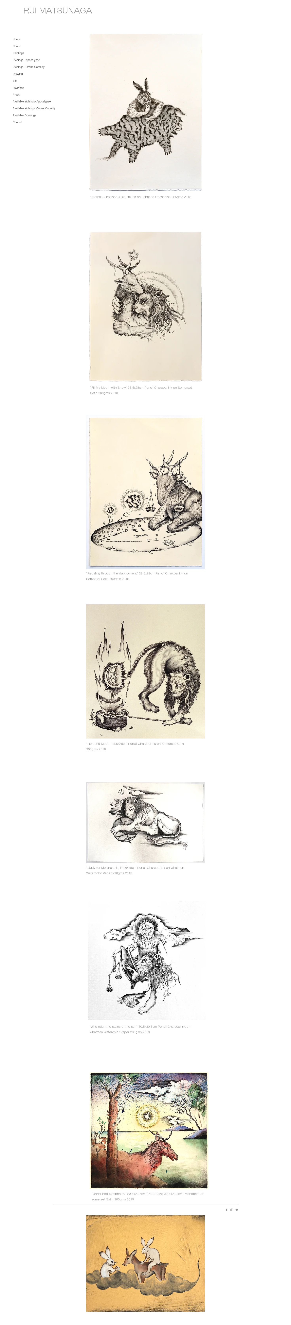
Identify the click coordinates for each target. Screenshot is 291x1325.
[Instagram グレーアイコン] (231, 1210)
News (16, 46)
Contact (17, 122)
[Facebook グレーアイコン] (226, 1210)
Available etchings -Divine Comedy (34, 108)
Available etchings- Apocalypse (32, 101)
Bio (15, 80)
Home (16, 39)
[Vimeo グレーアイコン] (237, 1210)
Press (16, 94)
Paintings (18, 53)
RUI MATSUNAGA (57, 10)
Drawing (18, 73)
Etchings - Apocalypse (26, 60)
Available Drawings (24, 115)
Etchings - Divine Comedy (29, 67)
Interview (18, 87)
